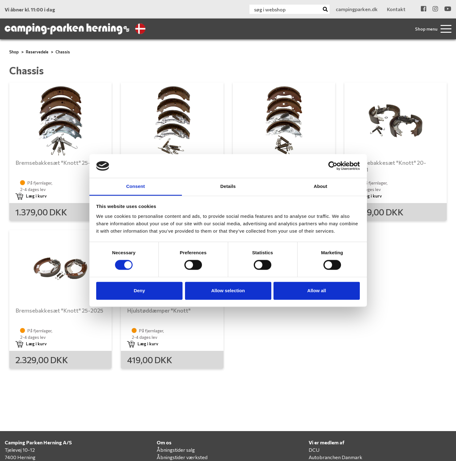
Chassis (62, 51)
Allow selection (228, 290)
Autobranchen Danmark (335, 457)
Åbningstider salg (176, 450)
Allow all (316, 290)
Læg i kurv (31, 195)
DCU (314, 450)
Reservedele (37, 51)
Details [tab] (228, 186)
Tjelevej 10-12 (20, 450)
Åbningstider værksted (182, 457)
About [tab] (320, 186)
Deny (139, 290)
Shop (14, 51)
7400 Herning (20, 457)
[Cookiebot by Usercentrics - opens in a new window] (333, 166)
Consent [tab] (135, 186)
